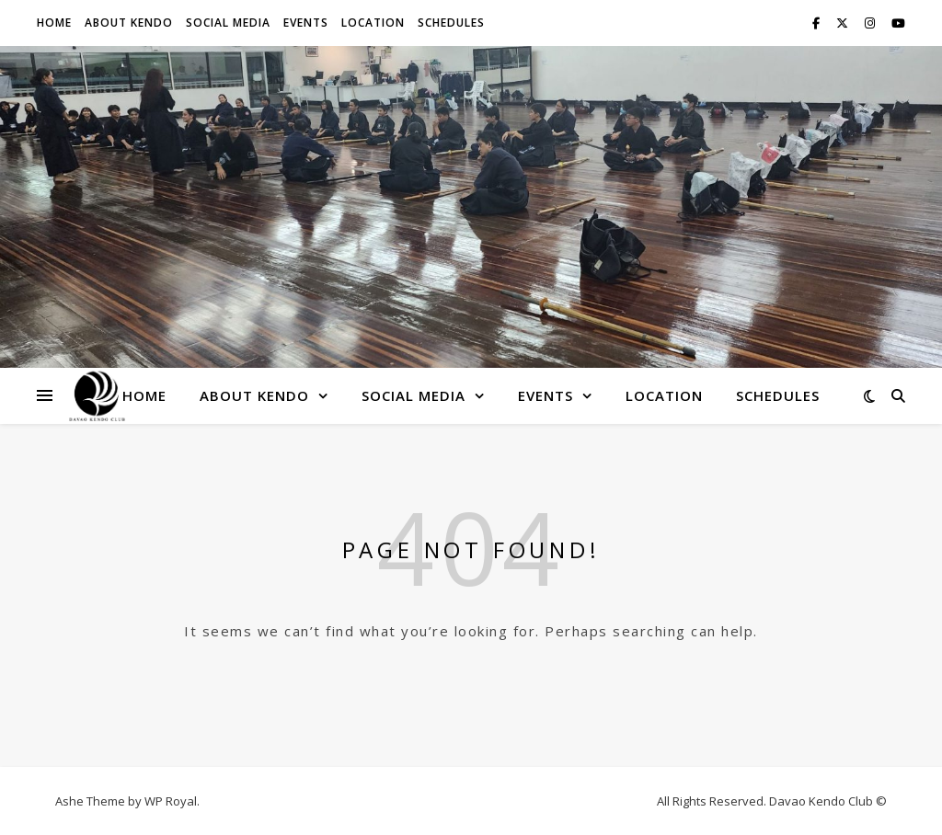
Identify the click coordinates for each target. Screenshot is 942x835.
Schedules (451, 22)
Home (54, 22)
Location (373, 22)
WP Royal (170, 801)
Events (305, 22)
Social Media (228, 22)
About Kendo (129, 22)
